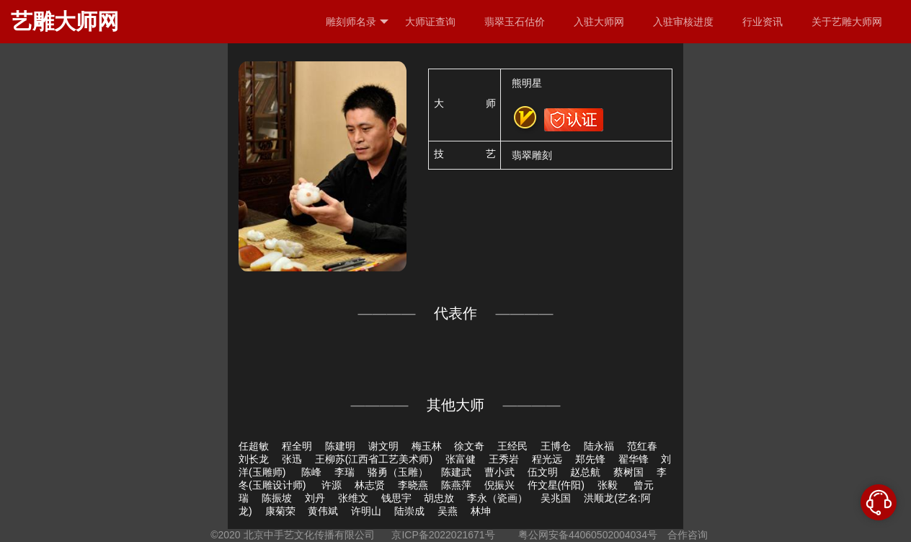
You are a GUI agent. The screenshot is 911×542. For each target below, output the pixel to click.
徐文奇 (469, 446)
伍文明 (543, 472)
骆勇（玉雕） (398, 472)
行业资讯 (762, 21)
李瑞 (344, 472)
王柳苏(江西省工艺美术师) (373, 459)
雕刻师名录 (357, 22)
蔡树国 (628, 472)
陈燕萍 (456, 485)
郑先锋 (590, 459)
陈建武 (456, 472)
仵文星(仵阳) (556, 485)
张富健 (460, 459)
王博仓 (556, 446)
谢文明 (383, 446)
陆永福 (599, 446)
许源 (331, 485)
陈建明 (340, 446)
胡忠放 (439, 498)
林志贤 (370, 485)
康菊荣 (280, 511)
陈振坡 (277, 498)
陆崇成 (409, 511)
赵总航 (585, 472)
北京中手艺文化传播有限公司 (309, 535)
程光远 (547, 459)
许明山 (366, 511)
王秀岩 (504, 459)
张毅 (609, 485)
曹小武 (499, 472)
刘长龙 (254, 459)
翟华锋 (633, 459)
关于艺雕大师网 (847, 21)
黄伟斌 (323, 511)
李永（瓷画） (497, 498)
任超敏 (254, 446)
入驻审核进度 (683, 21)
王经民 (512, 446)
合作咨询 (687, 535)
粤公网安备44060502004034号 (587, 535)
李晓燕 (413, 485)
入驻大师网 (599, 21)
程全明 (297, 446)
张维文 (353, 498)
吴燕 (447, 511)
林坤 (481, 511)
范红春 (642, 446)
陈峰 (311, 472)
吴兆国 (556, 498)
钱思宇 (396, 498)
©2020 (225, 535)
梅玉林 (427, 446)
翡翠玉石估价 (514, 21)
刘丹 (315, 498)
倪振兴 (499, 485)
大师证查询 (430, 21)
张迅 (292, 459)
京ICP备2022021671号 (442, 535)
